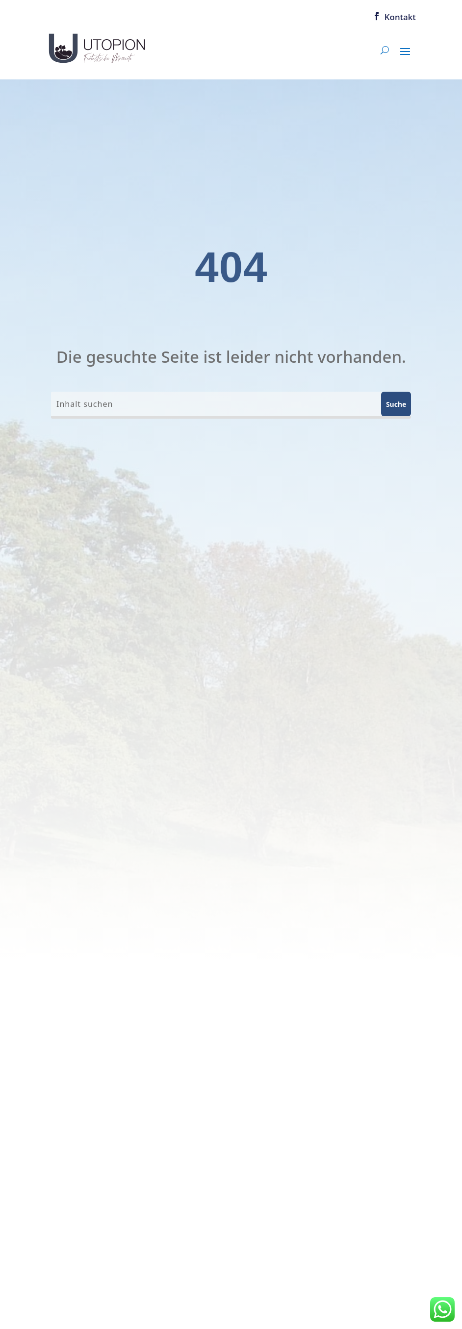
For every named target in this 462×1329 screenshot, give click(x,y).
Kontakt (400, 16)
